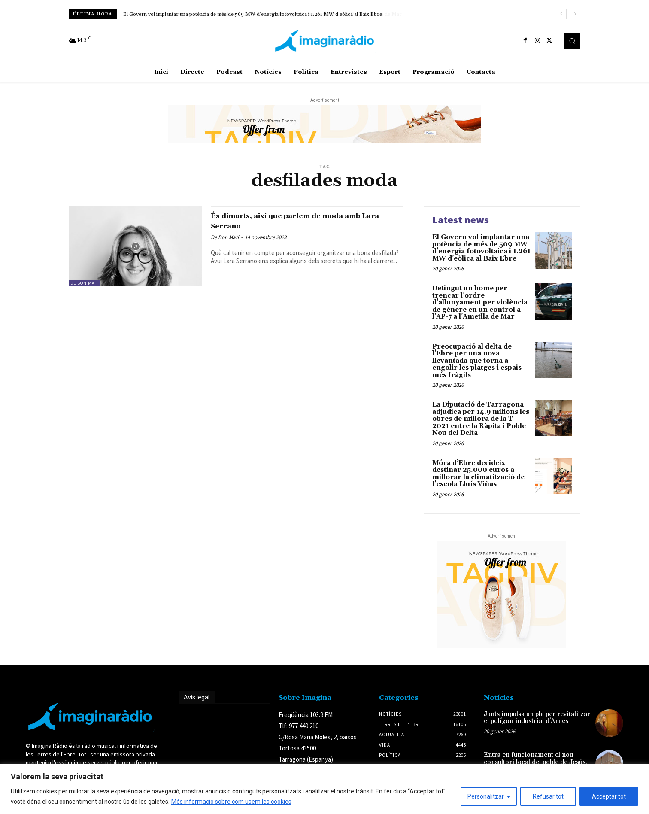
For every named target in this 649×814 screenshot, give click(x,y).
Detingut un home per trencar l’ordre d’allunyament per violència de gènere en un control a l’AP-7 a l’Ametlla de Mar (258, 14)
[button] (572, 41)
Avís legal (196, 697)
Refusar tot (548, 796)
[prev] (561, 14)
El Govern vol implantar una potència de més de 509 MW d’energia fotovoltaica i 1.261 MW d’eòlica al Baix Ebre (481, 248)
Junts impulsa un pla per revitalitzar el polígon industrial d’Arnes (537, 718)
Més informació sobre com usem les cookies (231, 801)
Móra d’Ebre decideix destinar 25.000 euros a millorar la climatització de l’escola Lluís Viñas (478, 474)
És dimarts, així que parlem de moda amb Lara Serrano (296, 220)
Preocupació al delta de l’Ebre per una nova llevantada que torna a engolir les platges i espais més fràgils (477, 361)
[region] (324, 789)
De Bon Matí (84, 283)
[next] (575, 14)
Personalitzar (485, 796)
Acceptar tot (609, 796)
